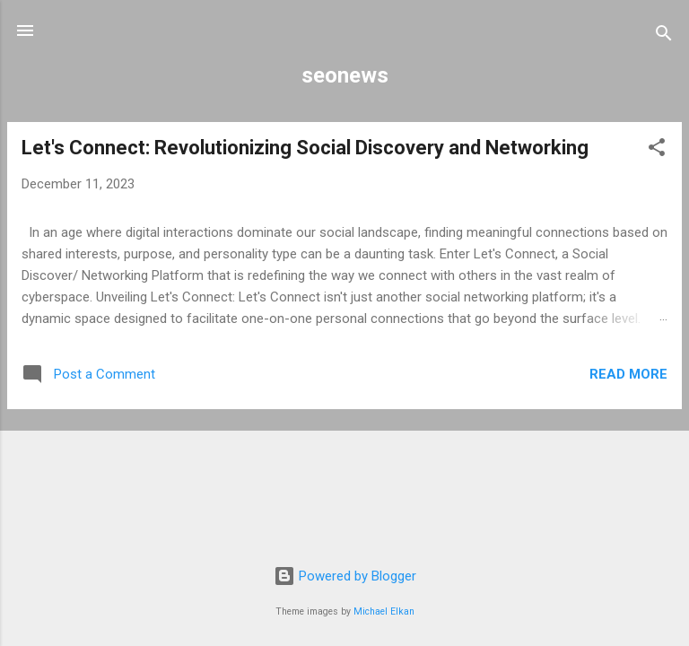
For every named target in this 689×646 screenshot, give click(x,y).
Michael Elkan (383, 611)
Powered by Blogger (345, 576)
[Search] (664, 36)
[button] (656, 150)
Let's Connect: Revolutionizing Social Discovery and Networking (305, 147)
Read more (628, 374)
